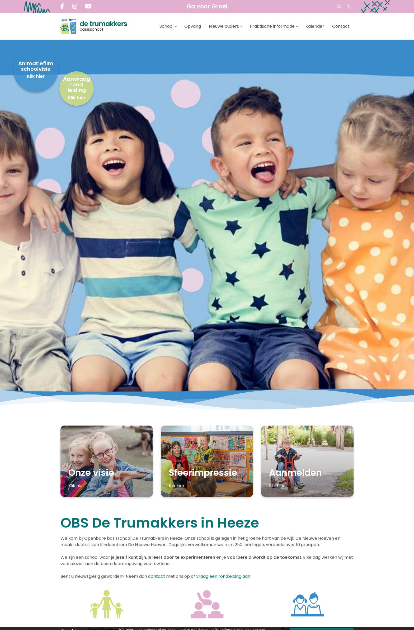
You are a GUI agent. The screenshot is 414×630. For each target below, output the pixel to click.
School (166, 26)
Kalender (314, 26)
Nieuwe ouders (224, 26)
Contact (341, 26)
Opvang (192, 26)
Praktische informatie (272, 26)
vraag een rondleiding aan (223, 577)
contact (157, 577)
